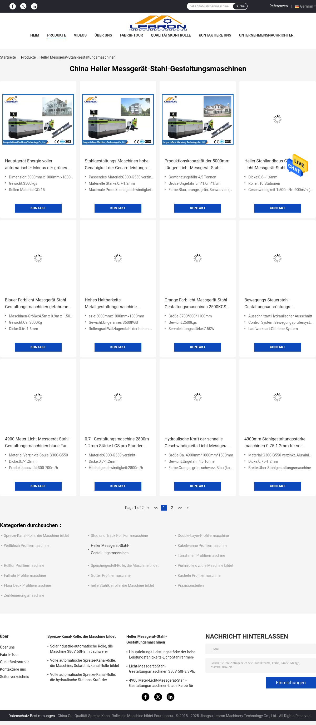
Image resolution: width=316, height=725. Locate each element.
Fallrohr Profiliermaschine (25, 575)
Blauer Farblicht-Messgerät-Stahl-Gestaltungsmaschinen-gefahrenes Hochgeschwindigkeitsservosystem (38, 303)
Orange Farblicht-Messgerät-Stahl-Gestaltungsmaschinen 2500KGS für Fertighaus (196, 303)
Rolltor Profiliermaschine (24, 565)
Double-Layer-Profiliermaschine (203, 535)
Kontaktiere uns (215, 35)
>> (180, 508)
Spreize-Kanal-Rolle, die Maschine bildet (36, 535)
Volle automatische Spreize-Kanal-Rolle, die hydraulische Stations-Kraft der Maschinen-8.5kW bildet (83, 677)
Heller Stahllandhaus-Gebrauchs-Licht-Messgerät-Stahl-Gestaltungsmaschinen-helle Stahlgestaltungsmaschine (274, 164)
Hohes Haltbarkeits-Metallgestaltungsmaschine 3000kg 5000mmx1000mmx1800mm (112, 303)
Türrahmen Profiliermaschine (201, 555)
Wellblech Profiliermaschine (27, 545)
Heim (34, 35)
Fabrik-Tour (131, 35)
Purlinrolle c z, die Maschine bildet (205, 565)
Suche (240, 6)
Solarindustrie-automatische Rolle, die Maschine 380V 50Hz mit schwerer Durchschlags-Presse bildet (81, 649)
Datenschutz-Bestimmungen (31, 716)
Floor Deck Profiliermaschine (27, 585)
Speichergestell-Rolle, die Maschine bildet (125, 565)
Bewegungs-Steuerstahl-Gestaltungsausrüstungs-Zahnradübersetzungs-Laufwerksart (267, 303)
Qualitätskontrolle (171, 35)
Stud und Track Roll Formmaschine (119, 535)
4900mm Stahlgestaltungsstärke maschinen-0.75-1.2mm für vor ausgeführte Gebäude (274, 442)
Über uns (103, 35)
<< (156, 508)
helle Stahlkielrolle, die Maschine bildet (122, 585)
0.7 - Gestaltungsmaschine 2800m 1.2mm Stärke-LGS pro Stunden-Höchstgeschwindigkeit (117, 442)
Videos (80, 35)
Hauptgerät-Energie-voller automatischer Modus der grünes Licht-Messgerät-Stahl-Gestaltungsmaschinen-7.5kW (36, 164)
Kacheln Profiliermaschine (199, 575)
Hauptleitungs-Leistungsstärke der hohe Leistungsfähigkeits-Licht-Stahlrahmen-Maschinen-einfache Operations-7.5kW (162, 655)
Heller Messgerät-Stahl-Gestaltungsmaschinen (146, 639)
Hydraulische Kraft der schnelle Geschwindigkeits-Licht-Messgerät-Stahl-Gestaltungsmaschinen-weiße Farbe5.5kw (198, 442)
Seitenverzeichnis (14, 677)
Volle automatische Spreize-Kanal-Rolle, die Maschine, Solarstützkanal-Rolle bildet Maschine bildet (84, 663)
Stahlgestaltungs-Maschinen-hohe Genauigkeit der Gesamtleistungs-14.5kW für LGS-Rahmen (117, 164)
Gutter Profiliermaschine (111, 575)
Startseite (8, 57)
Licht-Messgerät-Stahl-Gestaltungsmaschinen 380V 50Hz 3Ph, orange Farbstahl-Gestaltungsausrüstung (163, 669)
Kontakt (38, 208)
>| (188, 508)
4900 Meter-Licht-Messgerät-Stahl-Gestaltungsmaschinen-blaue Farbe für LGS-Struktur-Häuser (38, 442)
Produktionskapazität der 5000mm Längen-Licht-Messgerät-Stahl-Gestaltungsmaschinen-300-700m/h (197, 164)
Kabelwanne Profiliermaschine (202, 545)
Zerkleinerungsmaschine (24, 595)
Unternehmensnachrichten (266, 35)
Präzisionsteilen (191, 585)
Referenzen (278, 6)
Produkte (56, 35)
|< (147, 508)
